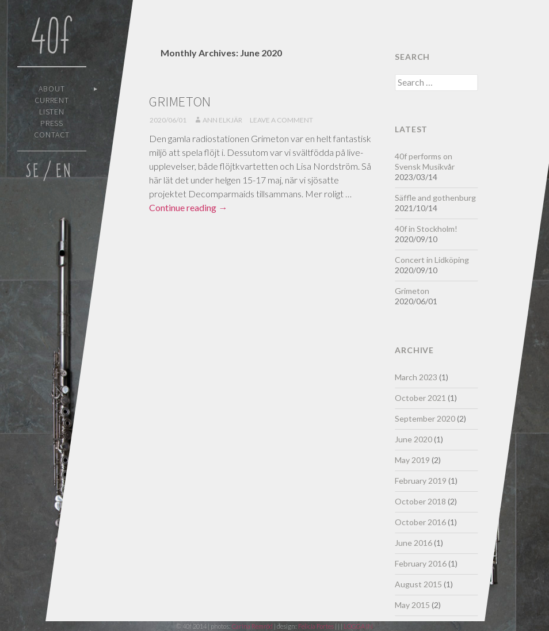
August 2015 (418, 584)
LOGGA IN (358, 626)
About (52, 88)
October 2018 (420, 501)
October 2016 (420, 522)
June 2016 (413, 543)
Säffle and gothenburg (435, 197)
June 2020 (413, 439)
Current (52, 100)
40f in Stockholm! (426, 229)
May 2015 (412, 605)
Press (52, 123)
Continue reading (188, 207)
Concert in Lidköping (432, 260)
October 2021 (420, 398)
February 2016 (421, 563)
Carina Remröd (252, 626)
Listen (52, 111)
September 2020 (425, 418)
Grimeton (180, 101)
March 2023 (416, 377)
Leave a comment (281, 120)
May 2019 (412, 460)
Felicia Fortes (316, 626)
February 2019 (421, 480)
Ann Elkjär (222, 120)
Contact (52, 134)
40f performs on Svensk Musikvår (425, 161)
